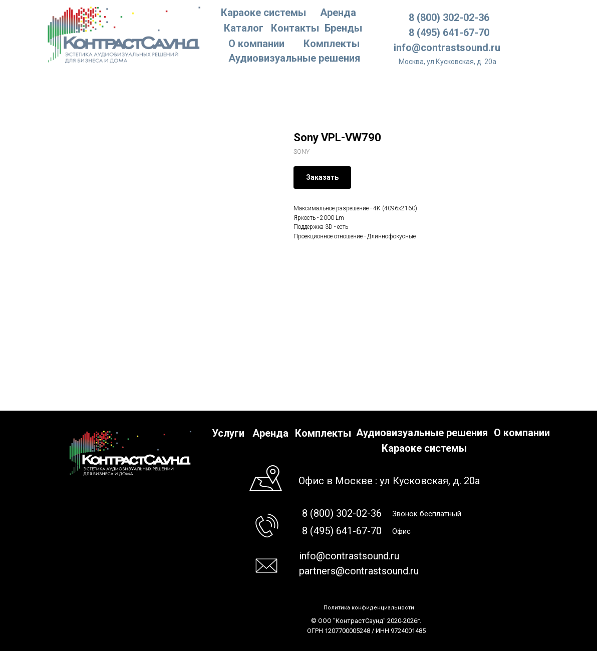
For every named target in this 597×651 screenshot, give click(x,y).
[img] (124, 34)
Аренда (338, 13)
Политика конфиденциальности (369, 607)
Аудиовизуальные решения (422, 433)
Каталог (243, 28)
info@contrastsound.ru (447, 48)
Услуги (228, 433)
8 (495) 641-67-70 (449, 33)
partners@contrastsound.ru (359, 571)
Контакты (295, 28)
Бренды (343, 28)
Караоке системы (263, 13)
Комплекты (332, 44)
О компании (256, 44)
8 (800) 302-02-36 (449, 18)
